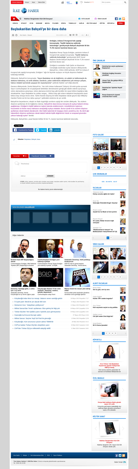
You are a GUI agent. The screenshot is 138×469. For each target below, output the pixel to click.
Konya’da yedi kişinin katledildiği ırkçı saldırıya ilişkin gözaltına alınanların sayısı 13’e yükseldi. (109, 406)
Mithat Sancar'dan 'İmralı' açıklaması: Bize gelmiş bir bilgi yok (37, 308)
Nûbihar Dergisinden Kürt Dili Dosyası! (38, 19)
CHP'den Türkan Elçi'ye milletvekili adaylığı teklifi (33, 328)
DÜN (103, 181)
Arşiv (33, 2)
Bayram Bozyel (106, 221)
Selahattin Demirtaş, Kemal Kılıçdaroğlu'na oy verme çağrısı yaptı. (24, 291)
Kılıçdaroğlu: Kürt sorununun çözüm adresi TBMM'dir (34, 322)
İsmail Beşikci (106, 324)
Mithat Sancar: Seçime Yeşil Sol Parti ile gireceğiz (33, 318)
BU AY (115, 181)
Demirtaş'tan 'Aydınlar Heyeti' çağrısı (112, 88)
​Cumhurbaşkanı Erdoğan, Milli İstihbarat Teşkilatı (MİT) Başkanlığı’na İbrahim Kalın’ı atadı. (24, 262)
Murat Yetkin (106, 289)
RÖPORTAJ (97, 340)
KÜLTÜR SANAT (99, 416)
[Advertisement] (84, 10)
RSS (48, 455)
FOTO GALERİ (98, 135)
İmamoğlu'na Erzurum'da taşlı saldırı (28, 315)
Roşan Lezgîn (106, 211)
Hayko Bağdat (106, 297)
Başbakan (27, 139)
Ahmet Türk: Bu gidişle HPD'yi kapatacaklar (112, 81)
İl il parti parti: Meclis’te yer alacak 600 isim (30, 302)
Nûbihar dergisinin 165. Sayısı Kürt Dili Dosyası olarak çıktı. (109, 443)
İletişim (25, 455)
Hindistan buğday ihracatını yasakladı (111, 74)
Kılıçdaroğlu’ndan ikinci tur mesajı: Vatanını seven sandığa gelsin (38, 298)
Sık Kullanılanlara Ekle (37, 455)
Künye (27, 2)
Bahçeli (33, 139)
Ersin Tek (106, 202)
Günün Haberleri (17, 2)
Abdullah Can (106, 230)
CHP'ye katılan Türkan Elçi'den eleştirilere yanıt (32, 325)
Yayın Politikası (57, 455)
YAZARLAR (97, 188)
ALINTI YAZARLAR (100, 283)
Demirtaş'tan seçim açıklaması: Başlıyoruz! (112, 67)
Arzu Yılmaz (106, 306)
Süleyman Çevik (106, 193)
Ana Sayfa (17, 455)
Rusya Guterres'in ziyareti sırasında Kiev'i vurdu (111, 95)
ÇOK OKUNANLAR (100, 174)
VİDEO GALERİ (98, 244)
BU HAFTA (109, 181)
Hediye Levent (106, 315)
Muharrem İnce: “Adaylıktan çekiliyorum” (29, 305)
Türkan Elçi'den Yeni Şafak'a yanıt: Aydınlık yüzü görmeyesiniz (38, 312)
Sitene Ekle (41, 2)
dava (38, 139)
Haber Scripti (118, 462)
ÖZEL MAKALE (98, 378)
